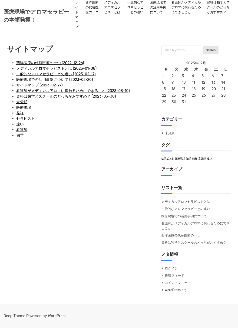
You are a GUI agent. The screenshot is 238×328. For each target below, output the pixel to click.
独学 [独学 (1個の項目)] (188, 158)
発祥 (20, 113)
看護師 (21, 130)
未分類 (21, 102)
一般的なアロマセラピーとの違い (135, 7)
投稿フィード (174, 276)
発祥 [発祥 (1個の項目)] (194, 158)
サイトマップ (76, 14)
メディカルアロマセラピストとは (112, 7)
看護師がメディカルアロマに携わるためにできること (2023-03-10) (73, 91)
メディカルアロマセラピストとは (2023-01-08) (56, 68)
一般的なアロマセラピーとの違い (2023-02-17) (56, 74)
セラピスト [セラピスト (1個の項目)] (167, 158)
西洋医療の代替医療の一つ (92, 7)
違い (20, 124)
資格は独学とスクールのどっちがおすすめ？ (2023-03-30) (66, 96)
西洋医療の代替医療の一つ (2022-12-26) (50, 63)
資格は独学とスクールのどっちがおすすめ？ (218, 7)
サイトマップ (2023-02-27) (39, 85)
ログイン (171, 268)
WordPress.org (175, 290)
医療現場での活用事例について (158, 7)
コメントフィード (178, 283)
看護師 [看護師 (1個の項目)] (202, 158)
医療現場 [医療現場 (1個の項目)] (180, 158)
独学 (20, 135)
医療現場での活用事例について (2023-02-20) (54, 79)
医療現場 (23, 107)
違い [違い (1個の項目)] (209, 158)
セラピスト (25, 118)
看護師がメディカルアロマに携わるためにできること (186, 7)
